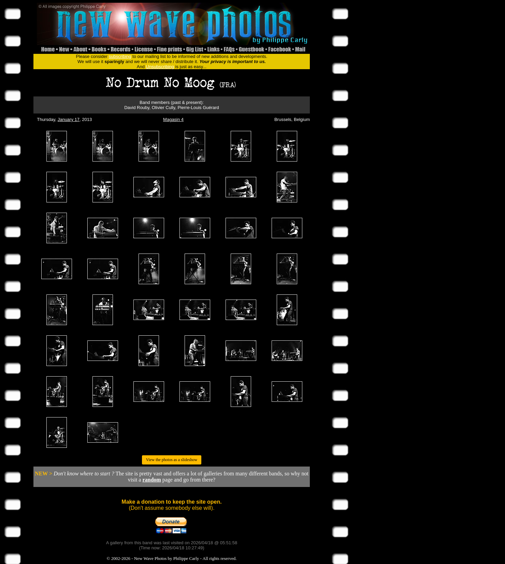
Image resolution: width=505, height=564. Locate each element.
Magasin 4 (173, 119)
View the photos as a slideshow (171, 459)
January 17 (69, 119)
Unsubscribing (160, 66)
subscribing (120, 56)
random (151, 480)
